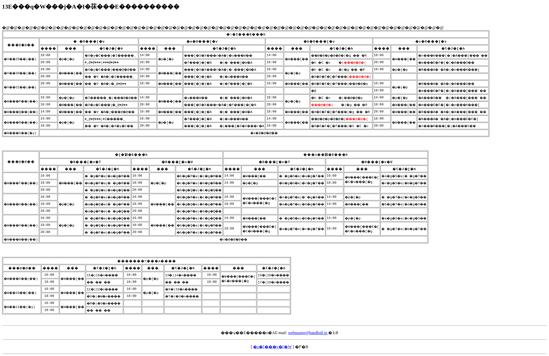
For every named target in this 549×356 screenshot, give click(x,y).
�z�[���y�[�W (272, 347)
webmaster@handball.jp (308, 333)
